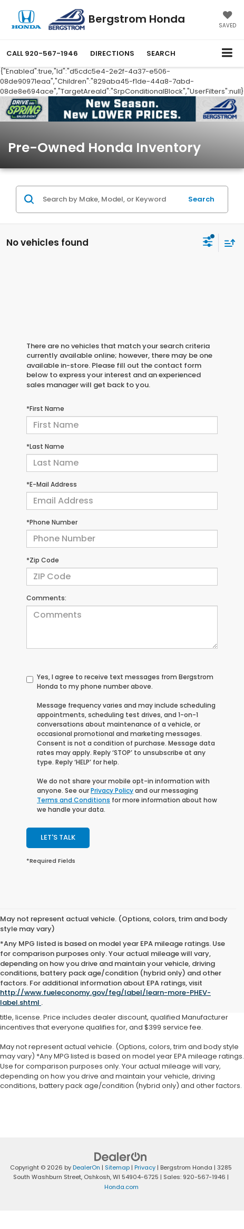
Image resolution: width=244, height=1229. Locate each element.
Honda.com (121, 1187)
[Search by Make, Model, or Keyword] (111, 199)
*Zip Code (42, 560)
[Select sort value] (227, 243)
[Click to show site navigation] (227, 53)
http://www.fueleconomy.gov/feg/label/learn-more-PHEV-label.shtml (105, 998)
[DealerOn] (121, 1156)
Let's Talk (58, 837)
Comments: (46, 597)
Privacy (144, 1167)
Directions (112, 53)
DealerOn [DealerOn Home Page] (86, 1167)
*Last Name (45, 446)
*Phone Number (51, 522)
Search (201, 199)
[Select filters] (207, 243)
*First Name (45, 408)
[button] (42, 53)
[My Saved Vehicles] (227, 20)
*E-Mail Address (51, 484)
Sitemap (117, 1167)
